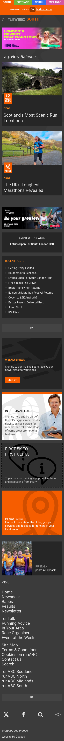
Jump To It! (15, 307)
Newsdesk (11, 596)
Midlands (55, 2)
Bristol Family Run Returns (24, 287)
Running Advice (16, 623)
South (7, 2)
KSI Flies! (13, 312)
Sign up (12, 380)
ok (32, 9)
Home (7, 592)
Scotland (23, 2)
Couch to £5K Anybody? (22, 297)
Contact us (11, 659)
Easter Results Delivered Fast (26, 302)
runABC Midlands (17, 681)
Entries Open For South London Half (30, 277)
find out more (44, 9)
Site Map (10, 645)
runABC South (14, 685)
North (39, 2)
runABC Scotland (17, 671)
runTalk (8, 618)
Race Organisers (17, 632)
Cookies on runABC (19, 654)
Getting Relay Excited (21, 268)
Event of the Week (18, 637)
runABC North (14, 676)
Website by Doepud (13, 736)
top (32, 327)
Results (8, 606)
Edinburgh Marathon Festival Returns (30, 292)
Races (7, 601)
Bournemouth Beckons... (23, 273)
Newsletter (11, 611)
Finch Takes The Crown (22, 282)
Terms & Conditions (19, 649)
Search (8, 664)
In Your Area (13, 628)
